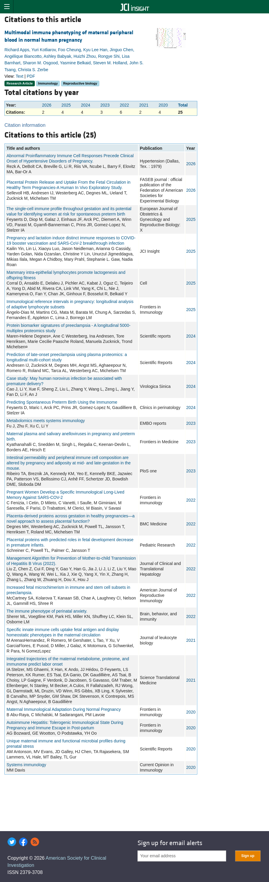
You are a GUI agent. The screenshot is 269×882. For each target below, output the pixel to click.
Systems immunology (26, 764)
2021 (143, 105)
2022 (124, 105)
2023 (105, 105)
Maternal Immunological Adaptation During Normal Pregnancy (64, 709)
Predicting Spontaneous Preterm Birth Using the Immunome (62, 402)
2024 (85, 105)
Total (182, 105)
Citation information (25, 125)
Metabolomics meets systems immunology (46, 420)
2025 (66, 105)
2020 (163, 105)
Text (20, 76)
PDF (31, 76)
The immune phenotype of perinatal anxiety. (47, 611)
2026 (46, 105)
